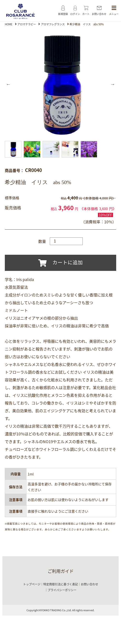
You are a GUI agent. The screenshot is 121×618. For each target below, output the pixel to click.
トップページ (31, 584)
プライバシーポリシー (62, 590)
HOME (9, 24)
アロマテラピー (26, 24)
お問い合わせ (89, 584)
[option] (60, 84)
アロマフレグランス (53, 24)
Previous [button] (8, 84)
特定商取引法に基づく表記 (60, 584)
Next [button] (112, 84)
